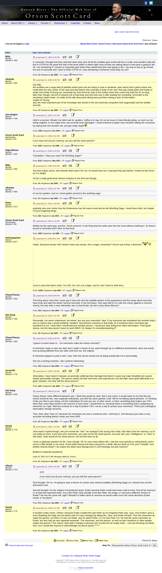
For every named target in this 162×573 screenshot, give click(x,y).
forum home (134, 32)
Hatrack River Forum (88, 44)
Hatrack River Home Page (87, 555)
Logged (65, 75)
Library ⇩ (32, 23)
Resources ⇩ (61, 23)
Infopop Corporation (85, 568)
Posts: (36, 75)
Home (5, 23)
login (116, 32)
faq (127, 32)
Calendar (75, 23)
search (122, 32)
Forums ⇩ (46, 23)
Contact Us (67, 555)
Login (27, 44)
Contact (87, 23)
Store (97, 23)
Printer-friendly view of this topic (19, 545)
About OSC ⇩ (18, 23)
